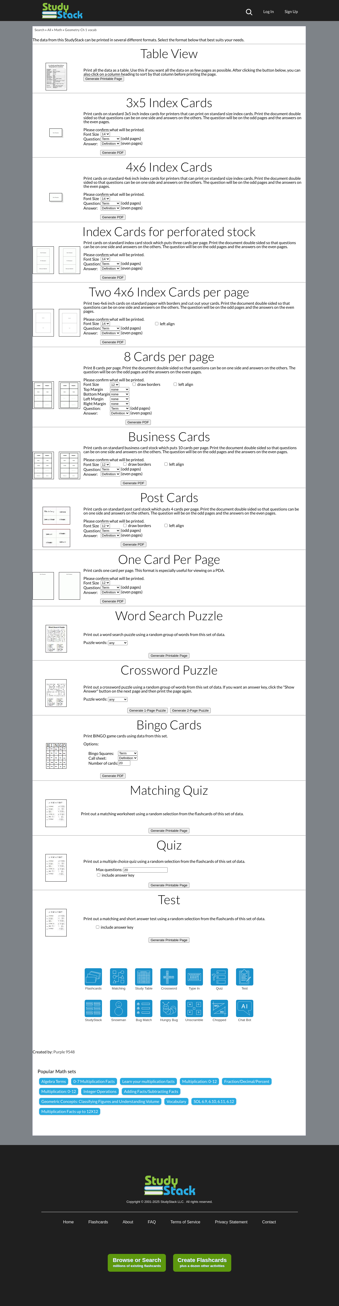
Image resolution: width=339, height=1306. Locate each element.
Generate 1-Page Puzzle (147, 710)
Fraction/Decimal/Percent (246, 1081)
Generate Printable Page (103, 79)
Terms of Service (185, 1222)
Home (68, 1222)
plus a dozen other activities (202, 1262)
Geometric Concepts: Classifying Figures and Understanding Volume (100, 1101)
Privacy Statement (231, 1222)
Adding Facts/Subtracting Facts (151, 1091)
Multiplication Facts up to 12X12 (69, 1111)
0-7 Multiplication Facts (94, 1081)
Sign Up (291, 11)
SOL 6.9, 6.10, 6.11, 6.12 (214, 1101)
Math (58, 30)
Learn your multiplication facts (148, 1081)
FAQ (152, 1222)
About (128, 1222)
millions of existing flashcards (137, 1262)
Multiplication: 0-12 (199, 1081)
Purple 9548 (64, 1051)
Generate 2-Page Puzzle (190, 710)
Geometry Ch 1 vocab (80, 30)
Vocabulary (176, 1101)
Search (39, 30)
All (49, 30)
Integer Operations (100, 1091)
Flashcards (98, 1222)
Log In (268, 11)
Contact (269, 1222)
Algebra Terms (53, 1081)
